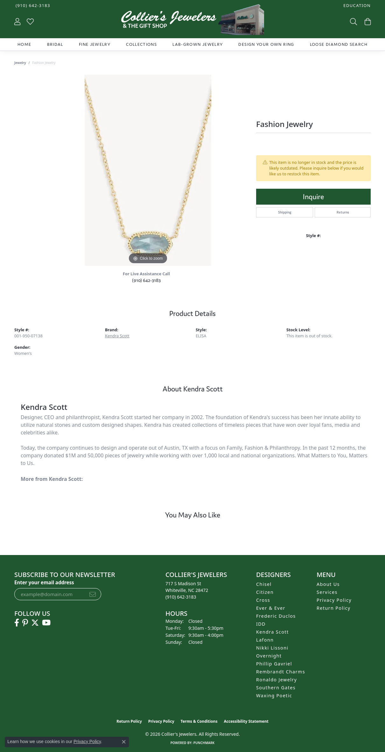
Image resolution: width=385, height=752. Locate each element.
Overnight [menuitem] (269, 656)
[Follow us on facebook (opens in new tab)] (16, 623)
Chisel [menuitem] (264, 584)
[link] (32, 5)
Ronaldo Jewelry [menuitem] (276, 680)
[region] (147, 170)
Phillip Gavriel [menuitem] (274, 664)
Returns (343, 212)
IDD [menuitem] (261, 624)
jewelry (20, 62)
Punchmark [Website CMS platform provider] (204, 743)
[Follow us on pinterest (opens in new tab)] (25, 623)
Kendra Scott (117, 336)
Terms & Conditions (199, 721)
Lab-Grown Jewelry (197, 44)
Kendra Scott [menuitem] (272, 632)
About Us (328, 584)
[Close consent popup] (124, 742)
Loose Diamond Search (339, 44)
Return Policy (334, 608)
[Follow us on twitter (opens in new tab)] (35, 623)
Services (327, 592)
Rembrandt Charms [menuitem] (280, 672)
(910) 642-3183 (146, 280)
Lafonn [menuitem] (265, 640)
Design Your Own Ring (266, 44)
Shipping (284, 212)
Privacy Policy (334, 600)
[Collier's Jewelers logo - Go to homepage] (192, 21)
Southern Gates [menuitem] (276, 688)
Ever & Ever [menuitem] (270, 608)
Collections (141, 44)
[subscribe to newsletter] (92, 594)
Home (24, 44)
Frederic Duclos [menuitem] (276, 616)
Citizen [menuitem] (265, 592)
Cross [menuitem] (263, 600)
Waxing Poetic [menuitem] (274, 695)
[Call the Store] (180, 597)
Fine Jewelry (94, 44)
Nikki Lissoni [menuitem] (272, 648)
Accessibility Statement (246, 721)
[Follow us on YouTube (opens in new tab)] (46, 623)
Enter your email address (44, 582)
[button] (356, 5)
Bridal (55, 44)
